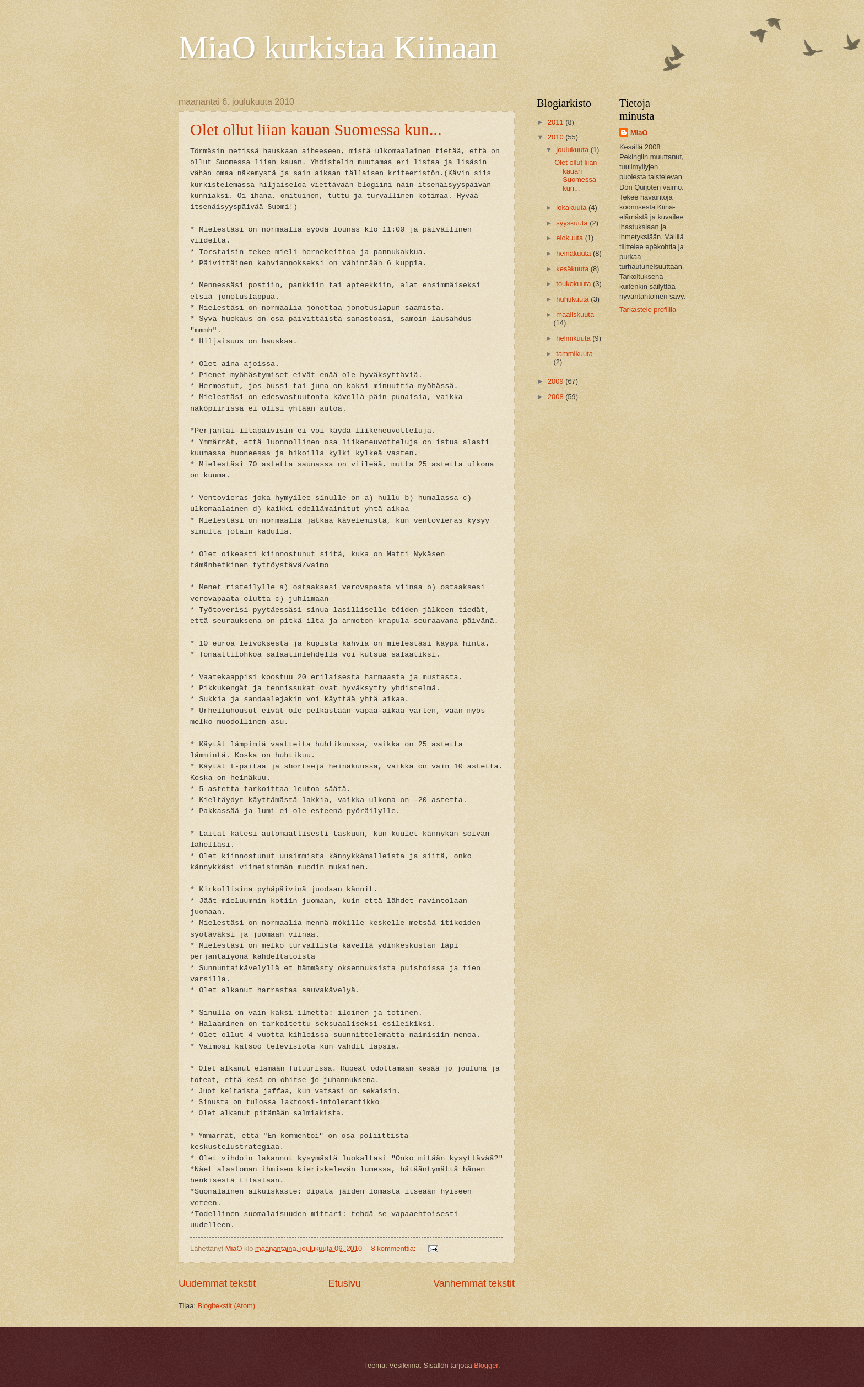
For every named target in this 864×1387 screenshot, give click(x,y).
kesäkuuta (573, 269)
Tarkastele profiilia (647, 309)
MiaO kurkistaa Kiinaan (338, 47)
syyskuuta (573, 223)
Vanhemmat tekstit (474, 1283)
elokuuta (570, 238)
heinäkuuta (574, 253)
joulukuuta (573, 150)
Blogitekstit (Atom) (226, 1306)
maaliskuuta (575, 314)
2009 (556, 381)
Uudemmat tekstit (217, 1283)
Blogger (486, 1365)
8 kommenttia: (394, 1248)
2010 (556, 137)
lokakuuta (572, 207)
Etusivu (344, 1283)
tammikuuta (574, 354)
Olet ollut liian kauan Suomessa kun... (316, 129)
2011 (556, 122)
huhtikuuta (573, 299)
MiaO (638, 132)
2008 (556, 397)
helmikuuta (574, 338)
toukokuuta (574, 283)
